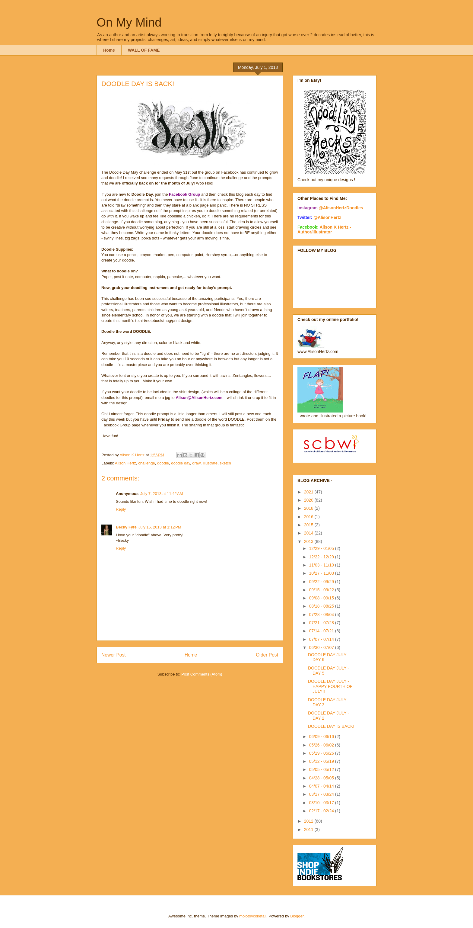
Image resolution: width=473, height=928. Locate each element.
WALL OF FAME (144, 50)
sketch (225, 463)
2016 (309, 516)
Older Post (267, 654)
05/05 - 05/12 (322, 769)
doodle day (180, 463)
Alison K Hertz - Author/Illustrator (324, 229)
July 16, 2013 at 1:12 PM (159, 527)
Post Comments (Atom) (201, 674)
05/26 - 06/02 (322, 745)
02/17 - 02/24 (322, 810)
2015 (309, 524)
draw (196, 463)
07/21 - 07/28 (322, 622)
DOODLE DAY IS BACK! (331, 726)
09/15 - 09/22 (322, 589)
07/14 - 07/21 (322, 630)
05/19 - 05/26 (322, 753)
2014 (309, 533)
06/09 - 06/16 (322, 736)
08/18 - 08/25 (322, 606)
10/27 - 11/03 (322, 573)
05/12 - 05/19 (322, 761)
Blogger (296, 916)
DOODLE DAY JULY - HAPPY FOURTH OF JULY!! (330, 686)
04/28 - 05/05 (322, 777)
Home (109, 50)
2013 (309, 541)
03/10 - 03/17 (322, 802)
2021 (309, 492)
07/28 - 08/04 (322, 614)
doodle (163, 463)
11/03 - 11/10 (322, 565)
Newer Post (113, 654)
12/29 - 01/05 (322, 548)
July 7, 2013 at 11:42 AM (161, 493)
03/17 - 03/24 (322, 794)
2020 (309, 500)
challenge (146, 463)
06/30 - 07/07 (322, 647)
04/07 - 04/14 (322, 786)
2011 (309, 829)
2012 (309, 821)
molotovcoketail (252, 916)
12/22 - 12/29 (322, 556)
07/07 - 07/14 (322, 639)
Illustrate (210, 463)
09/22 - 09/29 (322, 581)
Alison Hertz (125, 463)
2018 (309, 508)
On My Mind (129, 22)
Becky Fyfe (126, 527)
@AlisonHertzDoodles (341, 207)
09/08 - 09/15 (322, 598)
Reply (121, 509)
